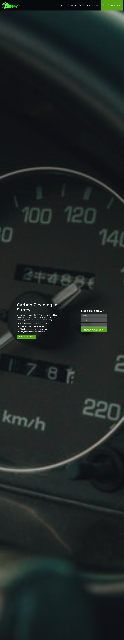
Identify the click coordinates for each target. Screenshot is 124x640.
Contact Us (92, 5)
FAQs (81, 5)
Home (61, 5)
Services (72, 5)
